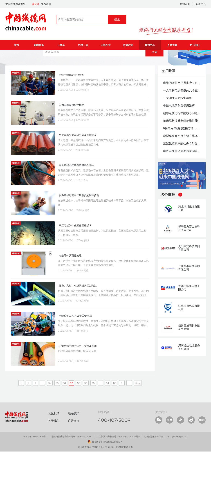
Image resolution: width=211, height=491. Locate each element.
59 (85, 422)
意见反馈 (54, 452)
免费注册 (46, 4)
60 (93, 422)
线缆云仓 (83, 45)
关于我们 (194, 45)
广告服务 (74, 460)
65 (114, 422)
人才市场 (172, 45)
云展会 (61, 45)
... (43, 422)
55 (57, 422)
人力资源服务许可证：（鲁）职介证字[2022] (165, 476)
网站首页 (185, 4)
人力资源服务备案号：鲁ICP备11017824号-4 (118, 476)
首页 (16, 45)
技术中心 (150, 45)
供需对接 (128, 45)
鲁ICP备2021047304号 (34, 476)
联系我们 (74, 452)
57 (71, 422)
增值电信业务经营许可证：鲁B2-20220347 (72, 476)
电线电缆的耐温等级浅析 (179, 144)
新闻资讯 (39, 45)
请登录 (35, 4)
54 (49, 422)
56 (64, 422)
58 (78, 422)
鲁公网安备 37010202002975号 (107, 481)
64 (107, 422)
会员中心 (201, 4)
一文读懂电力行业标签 (177, 137)
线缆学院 (33, 55)
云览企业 (105, 45)
